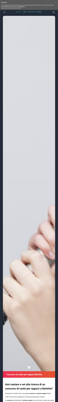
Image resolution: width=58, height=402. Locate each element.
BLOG (18, 11)
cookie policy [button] (22, 6)
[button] (56, 2)
